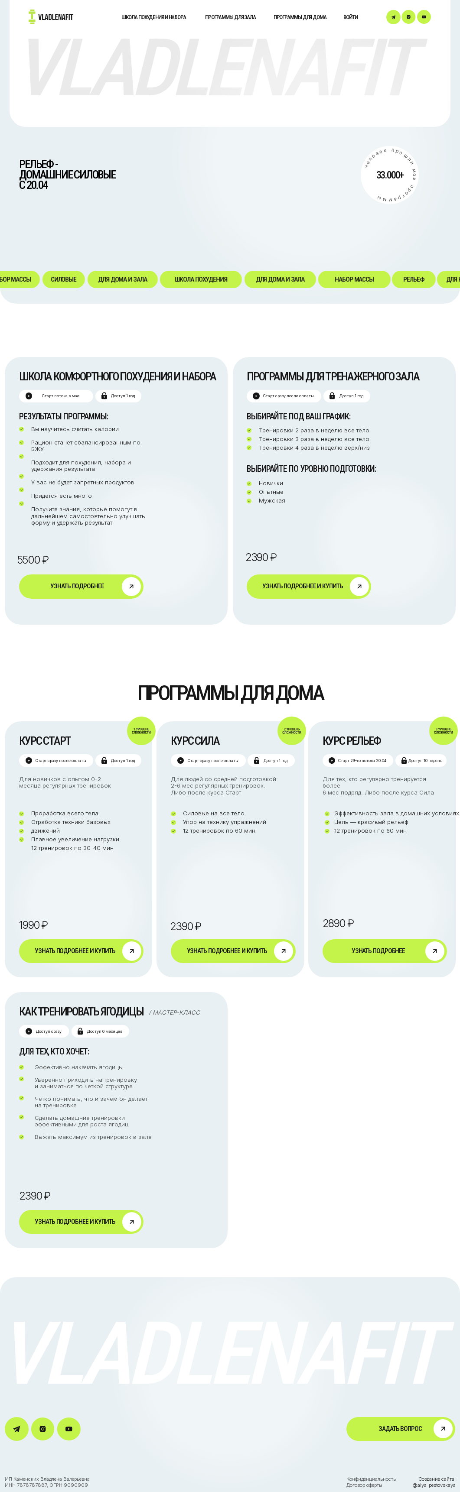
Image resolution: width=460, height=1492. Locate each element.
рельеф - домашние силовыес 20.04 (67, 174)
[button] (400, 1429)
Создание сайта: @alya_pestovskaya (434, 1482)
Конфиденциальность (371, 1479)
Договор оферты (364, 1485)
